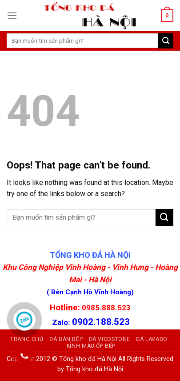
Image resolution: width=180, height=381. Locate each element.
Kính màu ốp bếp (91, 346)
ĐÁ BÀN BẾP (66, 339)
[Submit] (164, 217)
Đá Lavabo (152, 339)
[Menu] (12, 15)
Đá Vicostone (109, 339)
